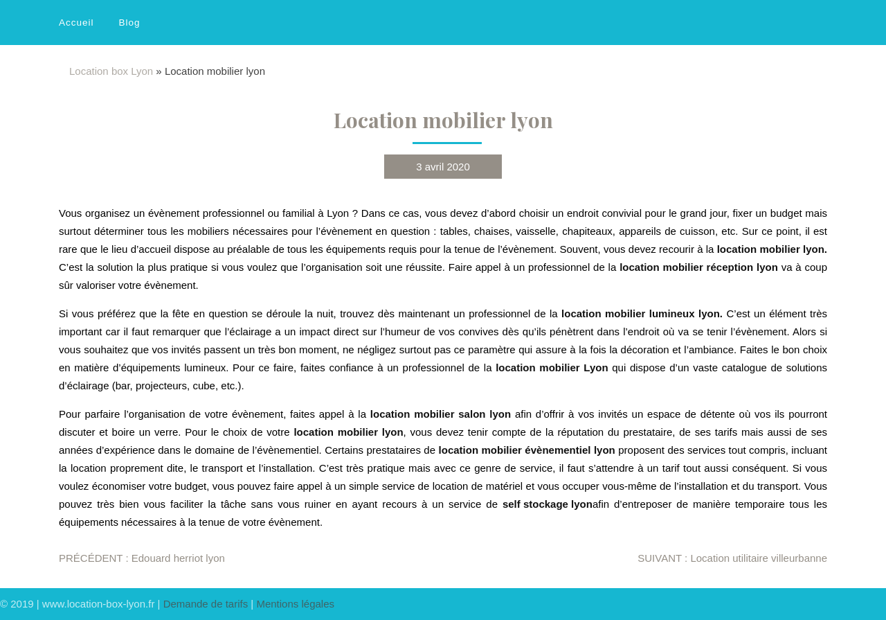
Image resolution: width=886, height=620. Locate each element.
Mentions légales (295, 604)
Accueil (76, 22)
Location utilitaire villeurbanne (732, 558)
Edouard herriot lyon (142, 558)
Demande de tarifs (205, 604)
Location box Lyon (111, 71)
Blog (130, 22)
